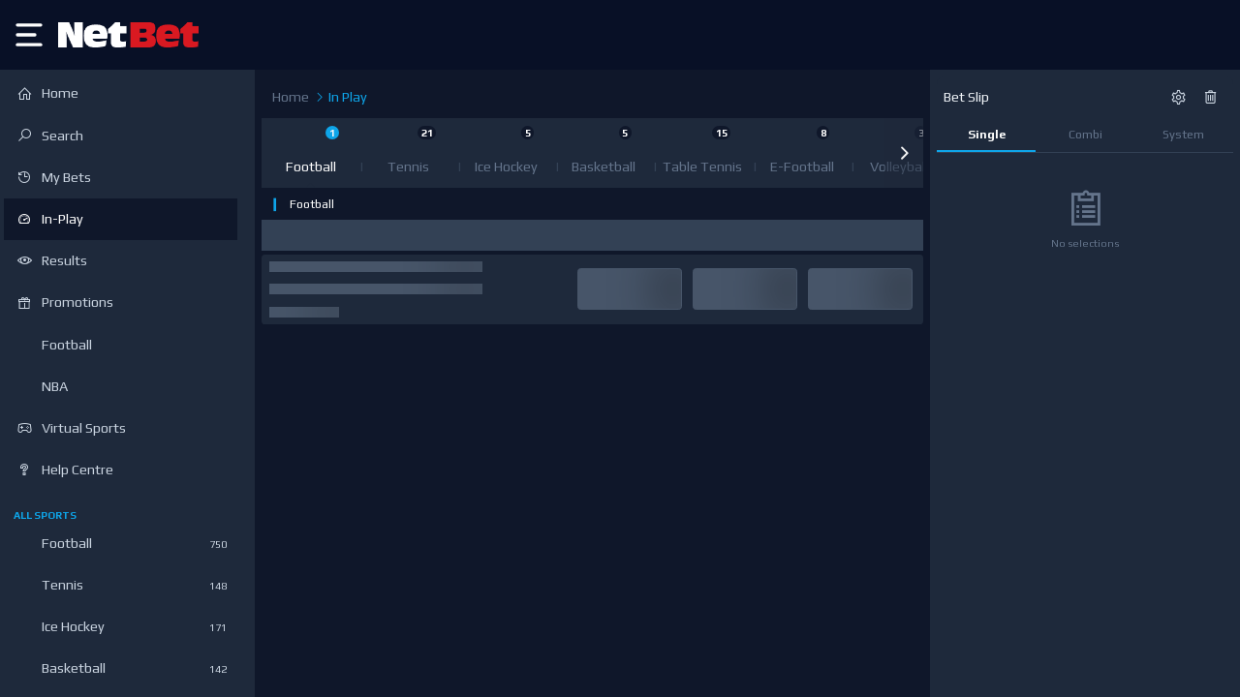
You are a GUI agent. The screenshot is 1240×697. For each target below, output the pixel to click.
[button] (903, 153)
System (1183, 134)
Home (290, 97)
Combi (1085, 134)
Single (987, 134)
